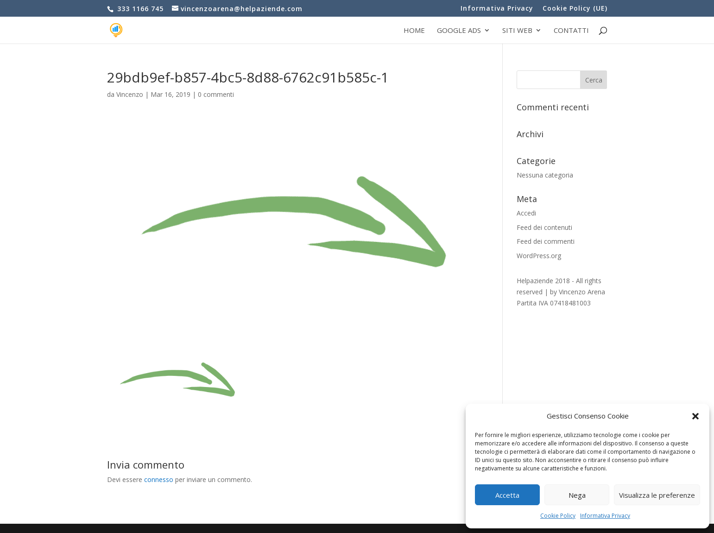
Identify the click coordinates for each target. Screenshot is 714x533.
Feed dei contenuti (544, 227)
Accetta (507, 495)
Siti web (517, 31)
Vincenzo (129, 94)
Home (414, 31)
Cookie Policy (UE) (575, 9)
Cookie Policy (557, 516)
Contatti (571, 31)
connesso (158, 479)
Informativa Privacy (605, 516)
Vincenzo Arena (582, 291)
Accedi (526, 213)
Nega (577, 495)
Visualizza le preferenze (657, 495)
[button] (695, 416)
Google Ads (459, 31)
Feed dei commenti (546, 241)
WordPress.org (539, 255)
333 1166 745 (139, 8)
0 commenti (216, 94)
